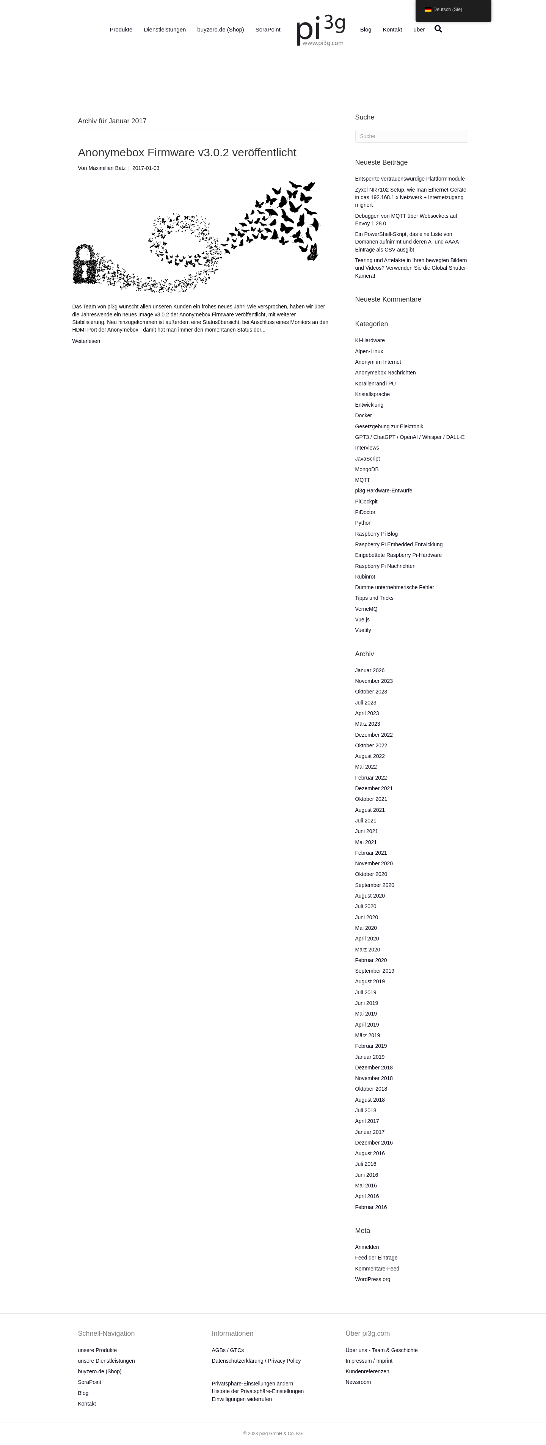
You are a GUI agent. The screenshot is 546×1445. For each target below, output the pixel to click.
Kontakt (392, 29)
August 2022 (370, 756)
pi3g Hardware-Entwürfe (384, 490)
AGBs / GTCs (228, 1350)
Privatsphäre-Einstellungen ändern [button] (252, 1384)
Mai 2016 (366, 1185)
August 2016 (370, 1153)
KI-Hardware (370, 340)
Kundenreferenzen (367, 1371)
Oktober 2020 (371, 874)
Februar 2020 (371, 960)
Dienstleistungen (165, 29)
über (419, 29)
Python (363, 523)
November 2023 (374, 681)
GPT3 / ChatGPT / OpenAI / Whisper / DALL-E (410, 437)
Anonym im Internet (378, 362)
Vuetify (363, 630)
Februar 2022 (371, 778)
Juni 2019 (366, 1003)
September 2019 (375, 971)
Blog (366, 29)
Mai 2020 (366, 928)
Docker (363, 415)
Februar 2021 (371, 853)
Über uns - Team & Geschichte (382, 1350)
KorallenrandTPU (375, 384)
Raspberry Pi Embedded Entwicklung (399, 544)
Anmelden (367, 1247)
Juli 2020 (366, 906)
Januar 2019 (370, 1057)
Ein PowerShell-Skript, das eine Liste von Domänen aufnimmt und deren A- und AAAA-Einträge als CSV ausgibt (408, 242)
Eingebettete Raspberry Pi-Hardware (398, 555)
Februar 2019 (371, 1046)
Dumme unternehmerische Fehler (395, 587)
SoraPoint (268, 29)
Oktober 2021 (371, 799)
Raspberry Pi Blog (376, 534)
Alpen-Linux (369, 351)
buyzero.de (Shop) (220, 29)
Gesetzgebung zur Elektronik (389, 426)
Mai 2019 (366, 1014)
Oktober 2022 (371, 745)
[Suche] (436, 29)
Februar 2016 (371, 1207)
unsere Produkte (97, 1350)
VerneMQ (366, 609)
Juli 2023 (366, 703)
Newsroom (358, 1382)
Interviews (367, 448)
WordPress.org (373, 1279)
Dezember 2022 (374, 735)
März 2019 (367, 1035)
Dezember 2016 (374, 1143)
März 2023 (367, 724)
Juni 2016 (366, 1175)
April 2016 (367, 1196)
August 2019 (370, 981)
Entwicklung (369, 405)
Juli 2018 (366, 1110)
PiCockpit (366, 501)
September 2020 (375, 885)
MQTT (362, 480)
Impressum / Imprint (369, 1361)
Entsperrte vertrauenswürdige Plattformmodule (410, 179)
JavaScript (367, 459)
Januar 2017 (370, 1132)
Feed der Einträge (376, 1258)
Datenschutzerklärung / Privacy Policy (256, 1361)
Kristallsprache (372, 394)
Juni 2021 (366, 831)
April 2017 (367, 1121)
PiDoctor (365, 512)
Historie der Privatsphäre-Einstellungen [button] (258, 1391)
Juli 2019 (366, 992)
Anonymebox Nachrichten (385, 373)
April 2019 (367, 1025)
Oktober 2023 (371, 692)
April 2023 (367, 713)
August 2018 (370, 1100)
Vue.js (362, 619)
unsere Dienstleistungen (106, 1361)
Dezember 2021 (374, 788)
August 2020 (370, 896)
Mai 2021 (366, 842)
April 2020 (367, 939)
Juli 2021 (366, 821)
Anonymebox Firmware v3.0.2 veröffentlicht (187, 152)
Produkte (121, 29)
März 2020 (367, 950)
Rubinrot (365, 577)
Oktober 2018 (371, 1089)
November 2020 (374, 863)
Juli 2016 (366, 1164)
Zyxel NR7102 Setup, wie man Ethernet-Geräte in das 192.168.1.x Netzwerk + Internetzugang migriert (410, 197)
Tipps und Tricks (374, 598)
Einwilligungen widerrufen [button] (242, 1399)
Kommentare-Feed (377, 1269)
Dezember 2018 (374, 1067)
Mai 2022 (366, 767)
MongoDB (367, 469)
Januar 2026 (370, 670)
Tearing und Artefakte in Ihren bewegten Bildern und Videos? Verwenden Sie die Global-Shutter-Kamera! (411, 268)
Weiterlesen (86, 341)
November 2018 (374, 1078)
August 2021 (370, 810)
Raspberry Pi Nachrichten (385, 566)
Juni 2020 (366, 917)
